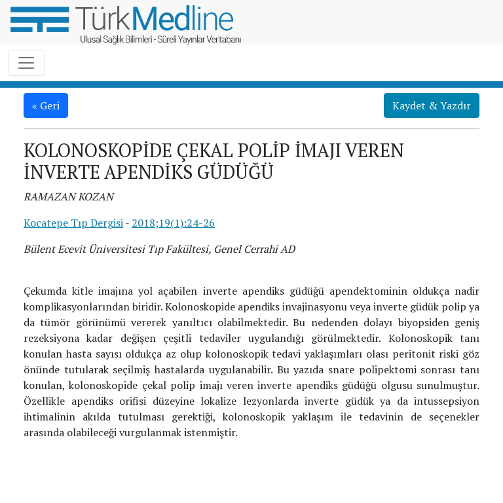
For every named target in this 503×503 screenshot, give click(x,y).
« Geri (46, 105)
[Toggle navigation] (26, 63)
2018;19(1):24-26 (173, 222)
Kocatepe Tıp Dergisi (73, 222)
